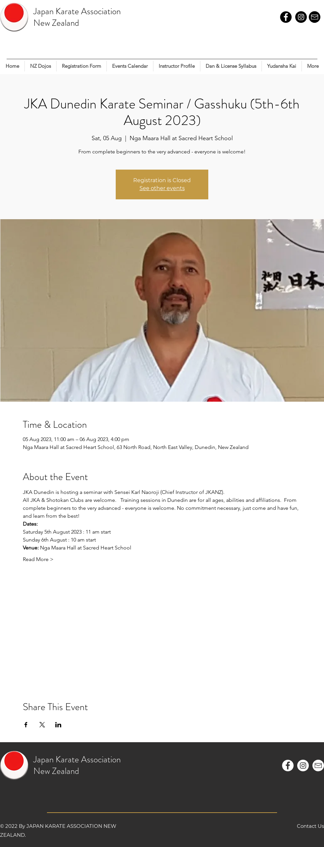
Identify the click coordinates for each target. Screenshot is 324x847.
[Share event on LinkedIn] (58, 724)
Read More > (38, 559)
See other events (162, 188)
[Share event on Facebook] (26, 724)
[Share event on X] (42, 724)
